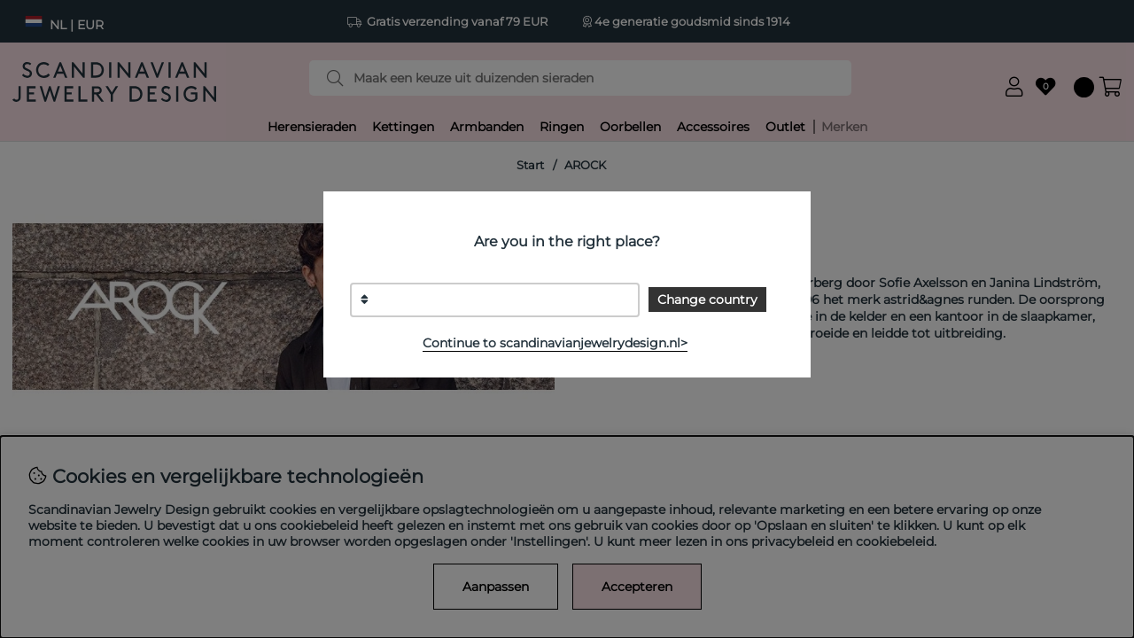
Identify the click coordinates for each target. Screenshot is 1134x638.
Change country (707, 299)
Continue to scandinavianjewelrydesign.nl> (555, 343)
